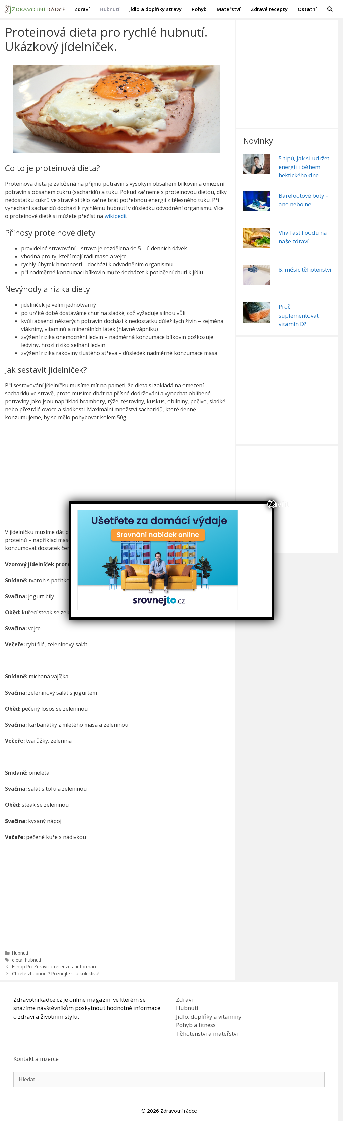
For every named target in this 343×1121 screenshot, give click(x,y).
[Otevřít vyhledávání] (330, 9)
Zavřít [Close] (272, 504)
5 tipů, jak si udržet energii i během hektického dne (304, 166)
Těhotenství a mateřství (207, 1033)
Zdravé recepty (269, 9)
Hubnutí (109, 9)
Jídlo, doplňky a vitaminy (209, 1016)
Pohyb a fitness (196, 1025)
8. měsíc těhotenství (305, 269)
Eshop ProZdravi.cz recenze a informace (55, 966)
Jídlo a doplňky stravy (155, 9)
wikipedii (115, 216)
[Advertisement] (118, 476)
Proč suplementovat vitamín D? (299, 315)
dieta (17, 960)
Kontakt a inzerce (36, 1059)
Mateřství (229, 9)
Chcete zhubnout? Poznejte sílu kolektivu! (55, 973)
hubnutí (33, 960)
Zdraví (82, 9)
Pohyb (199, 9)
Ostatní (307, 9)
